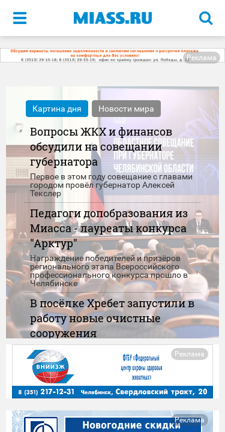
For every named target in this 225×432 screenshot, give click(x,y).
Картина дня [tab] (57, 108)
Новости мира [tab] (126, 108)
